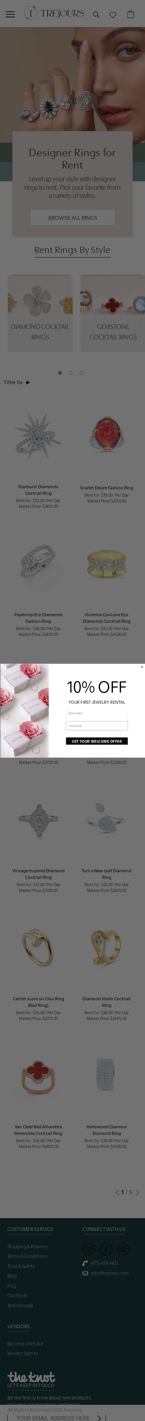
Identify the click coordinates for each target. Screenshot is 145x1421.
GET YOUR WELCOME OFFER (96, 740)
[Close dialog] (141, 666)
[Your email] (97, 725)
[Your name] (97, 712)
